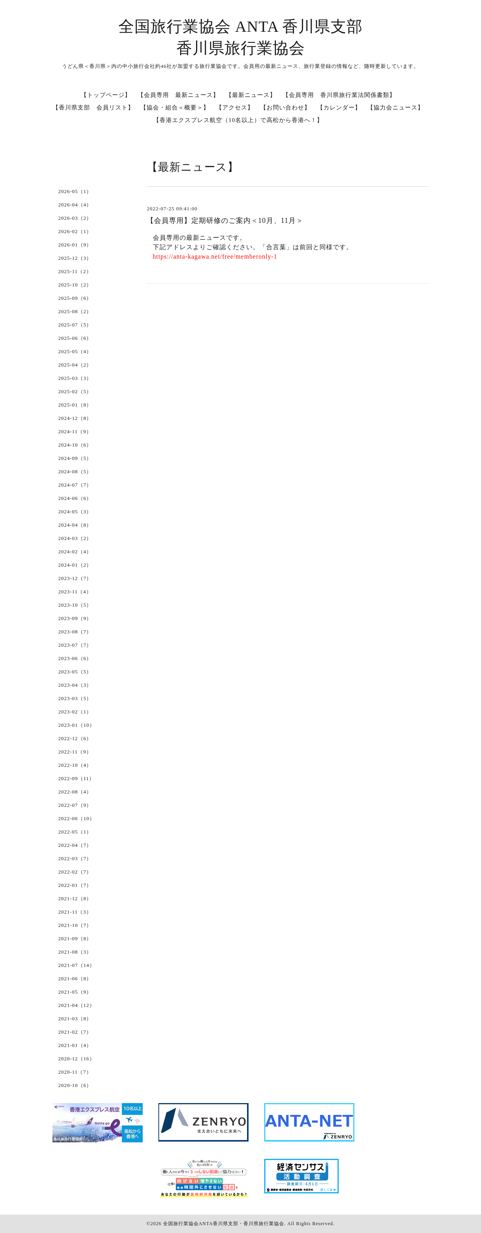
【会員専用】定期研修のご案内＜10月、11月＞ (225, 220)
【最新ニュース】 (251, 95)
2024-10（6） (75, 445)
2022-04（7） (75, 845)
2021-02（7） (75, 1032)
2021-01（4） (75, 1045)
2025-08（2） (75, 311)
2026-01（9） (75, 245)
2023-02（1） (75, 712)
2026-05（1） (75, 191)
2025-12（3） (75, 258)
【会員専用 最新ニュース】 (178, 95)
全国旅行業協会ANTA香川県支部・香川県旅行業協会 (223, 1223)
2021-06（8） (75, 978)
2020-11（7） (75, 1072)
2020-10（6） (75, 1085)
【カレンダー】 (339, 107)
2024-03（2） (75, 538)
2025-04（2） (75, 365)
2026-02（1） (75, 231)
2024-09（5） (75, 458)
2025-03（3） (75, 378)
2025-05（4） (75, 351)
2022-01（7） (75, 885)
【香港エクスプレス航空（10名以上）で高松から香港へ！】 (238, 120)
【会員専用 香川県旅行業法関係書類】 (339, 95)
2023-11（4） (75, 592)
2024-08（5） (75, 471)
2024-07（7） (75, 485)
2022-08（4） (75, 792)
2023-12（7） (75, 578)
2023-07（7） (75, 645)
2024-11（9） (75, 431)
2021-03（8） (75, 1018)
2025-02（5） (75, 391)
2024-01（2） (75, 565)
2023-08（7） (75, 632)
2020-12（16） (76, 1059)
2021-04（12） (76, 1005)
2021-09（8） (75, 938)
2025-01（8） (75, 405)
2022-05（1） (75, 832)
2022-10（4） (75, 765)
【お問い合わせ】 (285, 107)
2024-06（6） (75, 498)
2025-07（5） (75, 325)
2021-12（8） (75, 898)
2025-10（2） (75, 285)
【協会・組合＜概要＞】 (174, 107)
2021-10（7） (75, 925)
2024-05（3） (75, 511)
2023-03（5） (75, 698)
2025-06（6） (75, 338)
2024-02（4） (75, 551)
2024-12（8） (75, 418)
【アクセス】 (235, 107)
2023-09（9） (75, 618)
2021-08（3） (75, 952)
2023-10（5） (75, 605)
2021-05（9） (75, 992)
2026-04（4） (75, 205)
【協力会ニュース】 (395, 107)
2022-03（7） (75, 858)
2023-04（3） (75, 685)
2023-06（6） (75, 658)
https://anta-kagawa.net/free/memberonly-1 (215, 256)
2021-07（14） (76, 965)
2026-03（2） (75, 218)
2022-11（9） (75, 752)
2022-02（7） (75, 872)
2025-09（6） (75, 298)
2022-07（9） (75, 805)
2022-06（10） (76, 818)
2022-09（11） (76, 778)
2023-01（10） (76, 725)
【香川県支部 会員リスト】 (93, 107)
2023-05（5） (75, 672)
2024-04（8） (75, 525)
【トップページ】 (106, 95)
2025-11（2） (75, 271)
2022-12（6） (75, 738)
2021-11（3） (75, 912)
